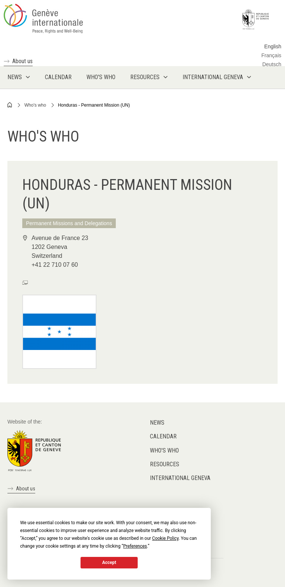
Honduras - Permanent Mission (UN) (94, 105)
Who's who (35, 105)
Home (10, 104)
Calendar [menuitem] (58, 77)
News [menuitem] (14, 77)
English (272, 46)
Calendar (163, 436)
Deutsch (271, 64)
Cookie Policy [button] (165, 538)
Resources (164, 464)
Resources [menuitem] (145, 77)
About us (22, 61)
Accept (109, 562)
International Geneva (180, 477)
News (157, 422)
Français (271, 55)
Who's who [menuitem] (100, 77)
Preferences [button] (135, 546)
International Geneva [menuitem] (213, 77)
